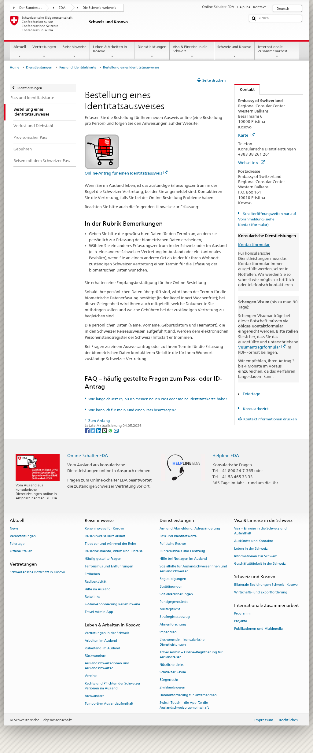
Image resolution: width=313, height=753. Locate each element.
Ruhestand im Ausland (102, 648)
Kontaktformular (254, 244)
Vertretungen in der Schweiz (107, 633)
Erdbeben (92, 574)
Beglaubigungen (173, 579)
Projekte (240, 621)
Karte (246, 135)
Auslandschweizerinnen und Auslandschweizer (107, 666)
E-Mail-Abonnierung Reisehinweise (112, 605)
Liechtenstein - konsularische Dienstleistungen (182, 642)
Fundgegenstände (174, 602)
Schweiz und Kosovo (234, 51)
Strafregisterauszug (175, 617)
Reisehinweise (74, 51)
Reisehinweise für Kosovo (104, 528)
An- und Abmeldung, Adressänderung (190, 528)
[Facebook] (87, 430)
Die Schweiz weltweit (99, 8)
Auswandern (95, 696)
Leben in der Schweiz (251, 549)
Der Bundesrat (30, 8)
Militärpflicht (170, 609)
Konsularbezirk (255, 408)
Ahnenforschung (173, 624)
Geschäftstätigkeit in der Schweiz (260, 564)
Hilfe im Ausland (98, 589)
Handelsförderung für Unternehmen (188, 695)
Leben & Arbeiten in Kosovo (112, 51)
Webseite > (251, 162)
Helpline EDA (225, 455)
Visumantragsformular (261, 347)
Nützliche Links (171, 665)
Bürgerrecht (169, 680)
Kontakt (244, 89)
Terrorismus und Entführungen (109, 566)
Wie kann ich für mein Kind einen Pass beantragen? (132, 410)
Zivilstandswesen (172, 687)
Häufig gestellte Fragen (103, 559)
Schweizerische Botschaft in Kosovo (37, 572)
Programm (242, 614)
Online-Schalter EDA (87, 455)
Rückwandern (95, 656)
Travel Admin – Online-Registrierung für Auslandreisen (191, 654)
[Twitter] (93, 430)
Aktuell (19, 51)
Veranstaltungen (23, 536)
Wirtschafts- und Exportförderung (260, 593)
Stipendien (168, 632)
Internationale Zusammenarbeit (277, 51)
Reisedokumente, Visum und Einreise (113, 551)
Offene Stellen (21, 551)
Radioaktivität (95, 582)
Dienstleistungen (152, 51)
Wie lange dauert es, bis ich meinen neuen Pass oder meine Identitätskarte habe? (157, 399)
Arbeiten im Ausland (101, 641)
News (14, 528)
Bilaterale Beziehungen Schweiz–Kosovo (266, 585)
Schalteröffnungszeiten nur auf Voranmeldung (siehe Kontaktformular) (267, 219)
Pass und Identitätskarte (77, 67)
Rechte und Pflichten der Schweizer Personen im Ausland (112, 685)
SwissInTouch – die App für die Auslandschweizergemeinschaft (184, 705)
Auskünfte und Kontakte (253, 541)
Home (14, 67)
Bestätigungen (171, 587)
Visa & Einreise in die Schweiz (192, 51)
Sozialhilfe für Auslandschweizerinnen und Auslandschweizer (193, 568)
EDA (62, 8)
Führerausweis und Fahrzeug (182, 551)
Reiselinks (92, 597)
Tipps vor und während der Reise (110, 544)
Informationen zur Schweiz (255, 556)
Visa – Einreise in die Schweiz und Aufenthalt (260, 530)
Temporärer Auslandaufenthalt (109, 704)
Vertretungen (44, 51)
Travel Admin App (99, 612)
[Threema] (105, 430)
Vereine (91, 676)
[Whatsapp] (111, 430)
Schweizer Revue (173, 672)
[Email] (116, 430)
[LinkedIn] (99, 430)
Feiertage (251, 393)
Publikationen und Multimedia (258, 629)
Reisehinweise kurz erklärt (105, 536)
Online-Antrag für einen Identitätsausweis (126, 173)
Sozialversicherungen (176, 594)
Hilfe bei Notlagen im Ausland (183, 559)
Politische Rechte (173, 544)
